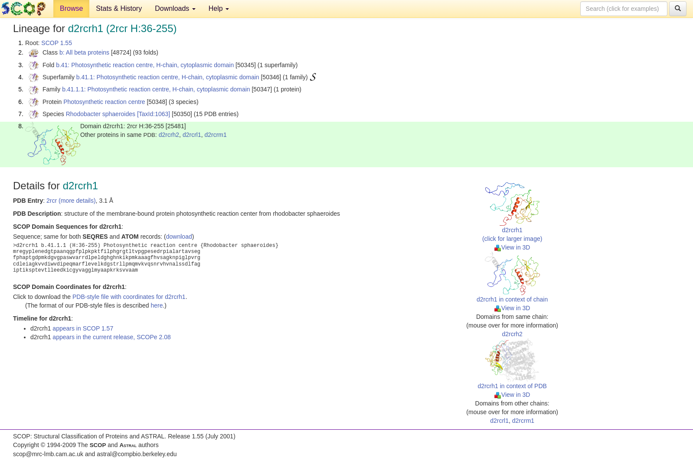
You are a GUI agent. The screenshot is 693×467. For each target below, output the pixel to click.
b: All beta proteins (84, 52)
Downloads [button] (175, 8)
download (179, 236)
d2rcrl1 (192, 134)
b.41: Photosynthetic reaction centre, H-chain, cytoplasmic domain (145, 65)
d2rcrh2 (169, 134)
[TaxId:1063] (153, 113)
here (156, 305)
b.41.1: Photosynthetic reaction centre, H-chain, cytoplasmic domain (167, 77)
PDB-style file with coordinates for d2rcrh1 (129, 296)
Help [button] (219, 8)
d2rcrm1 (215, 134)
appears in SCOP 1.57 (82, 328)
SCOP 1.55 (56, 42)
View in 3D (512, 247)
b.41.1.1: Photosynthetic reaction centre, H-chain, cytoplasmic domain (156, 89)
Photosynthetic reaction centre (104, 101)
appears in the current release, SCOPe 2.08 (111, 337)
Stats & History (119, 8)
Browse (71, 8)
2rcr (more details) (71, 200)
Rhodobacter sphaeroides (100, 113)
